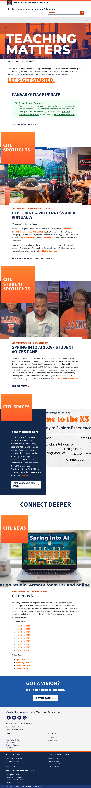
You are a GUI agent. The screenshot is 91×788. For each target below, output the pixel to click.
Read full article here (47, 251)
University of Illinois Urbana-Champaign (30, 3)
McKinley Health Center (14, 777)
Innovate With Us (12, 742)
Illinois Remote (52, 740)
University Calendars (54, 764)
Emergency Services (13, 775)
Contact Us (10, 750)
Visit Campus (10, 766)
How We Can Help (12, 740)
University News (12, 764)
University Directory (54, 766)
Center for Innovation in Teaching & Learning (31, 9)
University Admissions (14, 759)
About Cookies (10, 786)
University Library (12, 782)
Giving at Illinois (53, 761)
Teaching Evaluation (13, 745)
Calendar (9, 748)
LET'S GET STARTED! (31, 80)
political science (28, 237)
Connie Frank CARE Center (15, 780)
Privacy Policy (20, 786)
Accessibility (37, 786)
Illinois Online (52, 737)
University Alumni (53, 759)
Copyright (28, 786)
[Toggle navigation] (86, 20)
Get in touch (44, 698)
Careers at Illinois (12, 761)
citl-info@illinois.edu (64, 114)
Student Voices (19, 386)
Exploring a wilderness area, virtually (31, 258)
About (8, 737)
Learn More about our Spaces (24, 484)
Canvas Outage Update (23, 124)
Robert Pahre (49, 237)
